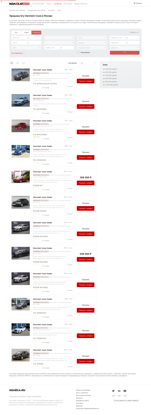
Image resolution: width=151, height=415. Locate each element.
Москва (70, 86)
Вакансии (79, 406)
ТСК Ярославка (40, 134)
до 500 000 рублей (110, 69)
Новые (49, 4)
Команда (79, 398)
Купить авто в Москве (17, 396)
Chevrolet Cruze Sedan (42, 70)
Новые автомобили (34, 396)
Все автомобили (39, 4)
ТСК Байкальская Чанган (45, 83)
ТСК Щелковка (40, 109)
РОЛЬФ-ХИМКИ (39, 211)
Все (16, 32)
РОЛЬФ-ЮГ (37, 185)
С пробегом (57, 4)
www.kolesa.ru (57, 402)
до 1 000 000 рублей (110, 85)
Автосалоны (68, 4)
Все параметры (18, 53)
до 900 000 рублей (110, 82)
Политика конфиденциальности (87, 408)
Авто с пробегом (82, 393)
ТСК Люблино (39, 160)
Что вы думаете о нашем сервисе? (126, 400)
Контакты (79, 403)
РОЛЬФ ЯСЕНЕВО (40, 236)
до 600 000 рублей (110, 72)
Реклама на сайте (82, 400)
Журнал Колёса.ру (80, 4)
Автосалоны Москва (83, 395)
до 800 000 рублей (110, 78)
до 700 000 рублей (110, 75)
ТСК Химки (38, 364)
